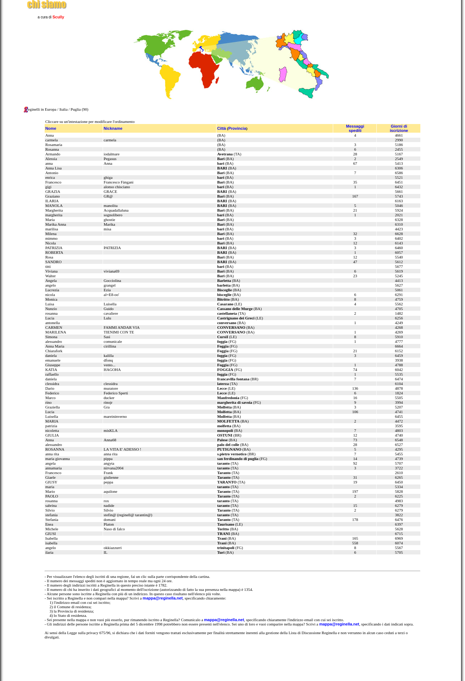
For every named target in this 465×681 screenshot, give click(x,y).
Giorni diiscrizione (399, 128)
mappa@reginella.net (163, 598)
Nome (51, 128)
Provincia (237, 128)
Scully (58, 17)
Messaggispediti (355, 128)
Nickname (113, 128)
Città (221, 128)
